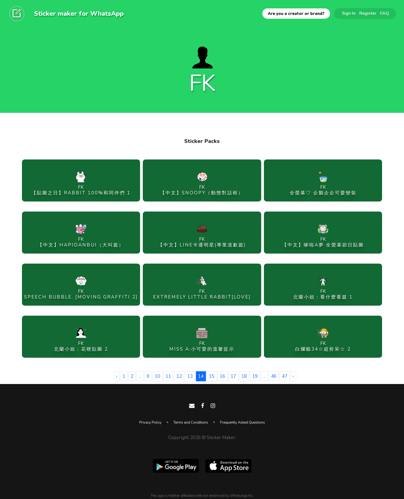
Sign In (348, 13)
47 (284, 376)
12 (179, 376)
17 (233, 376)
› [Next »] (293, 376)
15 (211, 376)
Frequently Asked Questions (242, 422)
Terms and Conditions (190, 422)
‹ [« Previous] (116, 376)
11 (168, 376)
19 (255, 376)
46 (273, 376)
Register (367, 13)
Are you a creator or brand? (296, 13)
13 (190, 376)
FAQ (384, 13)
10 (157, 376)
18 (244, 376)
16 (222, 376)
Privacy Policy (150, 422)
